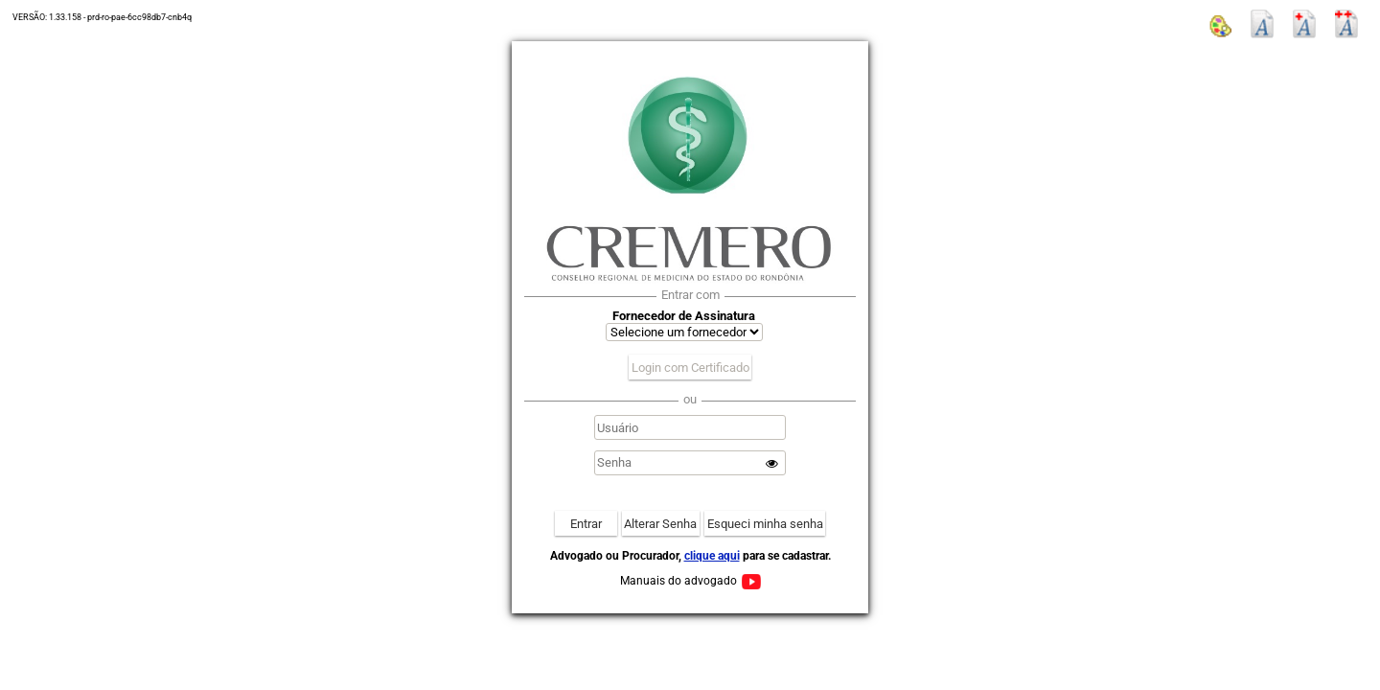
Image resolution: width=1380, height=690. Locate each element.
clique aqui (712, 556)
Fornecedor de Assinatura (683, 316)
